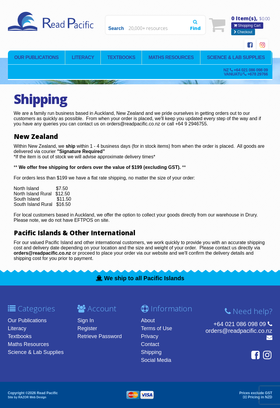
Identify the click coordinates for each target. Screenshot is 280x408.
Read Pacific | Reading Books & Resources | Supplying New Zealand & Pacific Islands (52, 25)
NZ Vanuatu (246, 72)
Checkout (243, 32)
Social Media (156, 360)
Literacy (83, 57)
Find (195, 25)
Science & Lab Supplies (236, 57)
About (148, 320)
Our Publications (36, 57)
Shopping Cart (247, 25)
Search (116, 28)
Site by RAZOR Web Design (27, 397)
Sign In (85, 320)
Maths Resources (171, 57)
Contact (150, 344)
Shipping (151, 352)
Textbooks (121, 57)
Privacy (149, 336)
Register (87, 328)
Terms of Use (156, 328)
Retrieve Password (99, 336)
